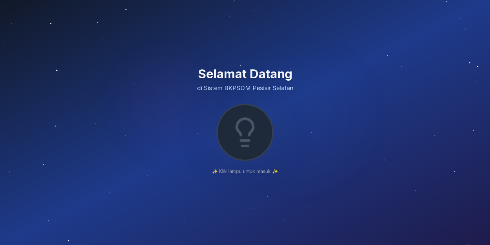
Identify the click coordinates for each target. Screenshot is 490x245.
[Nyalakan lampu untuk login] (245, 132)
